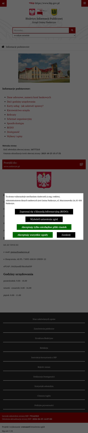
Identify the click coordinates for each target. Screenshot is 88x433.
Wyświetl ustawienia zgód (44, 219)
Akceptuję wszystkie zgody (33, 234)
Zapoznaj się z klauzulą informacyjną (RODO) (44, 211)
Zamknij (66, 234)
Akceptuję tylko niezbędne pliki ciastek (44, 227)
